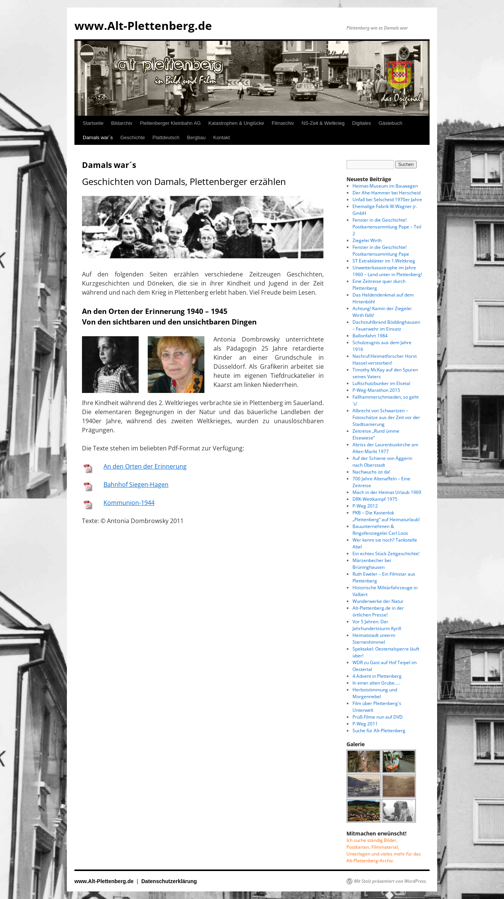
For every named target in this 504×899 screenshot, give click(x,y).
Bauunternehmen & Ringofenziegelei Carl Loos (380, 529)
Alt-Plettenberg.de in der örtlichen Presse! (378, 611)
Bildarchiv (121, 123)
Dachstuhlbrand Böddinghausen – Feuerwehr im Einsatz (386, 325)
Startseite (93, 123)
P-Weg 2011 (365, 723)
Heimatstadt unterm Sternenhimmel (373, 638)
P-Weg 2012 (365, 506)
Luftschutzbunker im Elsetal (381, 383)
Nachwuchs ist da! (371, 472)
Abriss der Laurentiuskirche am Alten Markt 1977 (385, 448)
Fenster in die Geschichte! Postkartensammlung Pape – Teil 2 (386, 227)
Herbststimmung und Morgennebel (374, 693)
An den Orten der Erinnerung (145, 466)
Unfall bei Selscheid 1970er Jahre (387, 199)
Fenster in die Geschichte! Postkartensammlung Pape (380, 250)
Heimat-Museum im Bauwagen (385, 186)
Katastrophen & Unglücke (236, 123)
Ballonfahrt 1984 (370, 335)
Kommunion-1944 (129, 502)
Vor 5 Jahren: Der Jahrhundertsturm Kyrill (376, 625)
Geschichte (132, 137)
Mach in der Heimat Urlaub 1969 (386, 492)
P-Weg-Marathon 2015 (376, 390)
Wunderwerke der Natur (378, 601)
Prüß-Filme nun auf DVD (377, 717)
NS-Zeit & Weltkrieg (323, 123)
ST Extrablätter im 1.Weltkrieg (383, 261)
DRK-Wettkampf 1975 (374, 499)
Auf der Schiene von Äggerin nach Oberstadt (382, 461)
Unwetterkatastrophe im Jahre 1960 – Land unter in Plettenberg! (387, 271)
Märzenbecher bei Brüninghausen (371, 563)
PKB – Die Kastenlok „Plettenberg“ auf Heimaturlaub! (386, 516)
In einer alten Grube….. (376, 683)
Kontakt (221, 137)
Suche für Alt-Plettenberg (378, 730)
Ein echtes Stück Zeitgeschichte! (385, 553)
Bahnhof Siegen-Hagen (136, 484)
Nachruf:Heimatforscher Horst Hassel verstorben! (384, 359)
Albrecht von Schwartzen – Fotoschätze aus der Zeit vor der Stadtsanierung (386, 417)
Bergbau (196, 137)
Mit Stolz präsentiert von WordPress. (390, 881)
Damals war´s (98, 137)
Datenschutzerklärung (169, 881)
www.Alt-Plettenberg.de (143, 25)
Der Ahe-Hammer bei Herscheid (386, 192)
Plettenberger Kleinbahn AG (170, 123)
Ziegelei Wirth (367, 240)
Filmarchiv (283, 123)
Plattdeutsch (166, 137)
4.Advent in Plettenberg (377, 676)
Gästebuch (390, 123)
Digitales (361, 123)
